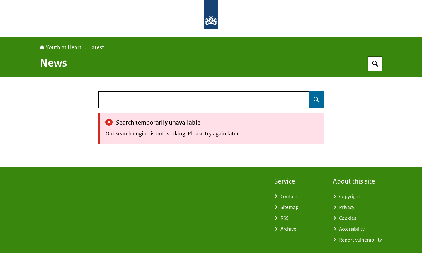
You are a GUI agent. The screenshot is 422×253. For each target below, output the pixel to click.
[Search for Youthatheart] (375, 64)
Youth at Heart (60, 47)
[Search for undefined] (316, 99)
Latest (96, 47)
